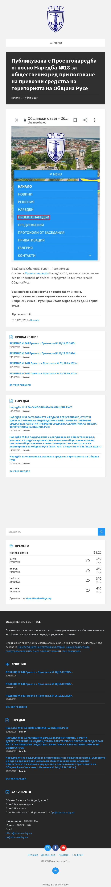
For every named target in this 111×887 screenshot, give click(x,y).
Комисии (64, 854)
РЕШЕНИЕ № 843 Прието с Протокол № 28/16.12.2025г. (39, 684)
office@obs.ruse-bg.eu (19, 833)
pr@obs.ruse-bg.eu (63, 812)
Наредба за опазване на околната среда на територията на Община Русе (54, 458)
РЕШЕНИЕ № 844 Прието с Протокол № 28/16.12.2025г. (39, 672)
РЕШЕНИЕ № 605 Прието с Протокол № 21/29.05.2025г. (43, 343)
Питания (33, 854)
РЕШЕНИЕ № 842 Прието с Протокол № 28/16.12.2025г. (39, 695)
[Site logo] (55, 31)
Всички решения (20, 384)
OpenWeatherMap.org (38, 598)
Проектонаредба (37, 273)
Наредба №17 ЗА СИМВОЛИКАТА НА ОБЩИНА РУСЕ (41, 407)
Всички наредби (20, 471)
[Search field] (53, 532)
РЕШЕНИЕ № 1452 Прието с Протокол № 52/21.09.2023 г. (44, 373)
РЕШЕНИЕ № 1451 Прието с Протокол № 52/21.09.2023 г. (44, 363)
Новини (34, 320)
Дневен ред (48, 854)
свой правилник (70, 651)
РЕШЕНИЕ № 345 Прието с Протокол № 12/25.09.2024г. (43, 353)
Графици (77, 854)
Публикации (31, 97)
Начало (15, 97)
